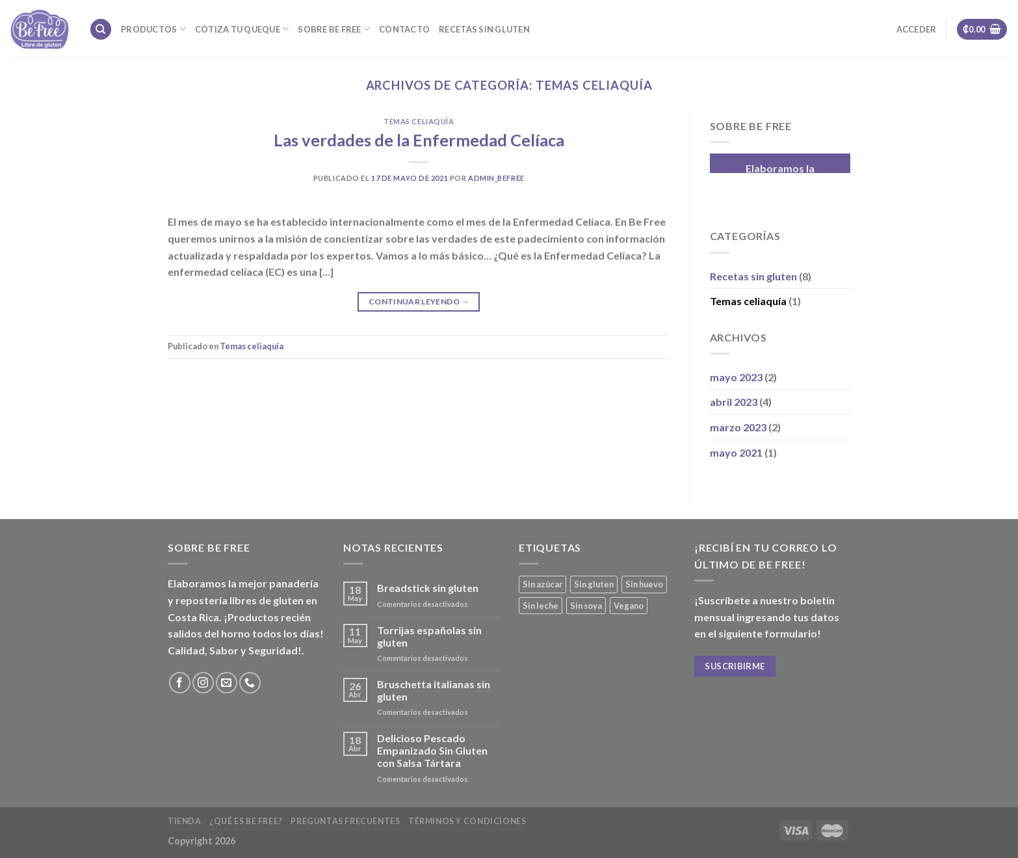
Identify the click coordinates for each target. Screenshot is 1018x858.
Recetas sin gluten (484, 29)
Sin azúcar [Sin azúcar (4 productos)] (542, 584)
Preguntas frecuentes (345, 821)
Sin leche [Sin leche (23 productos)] (540, 605)
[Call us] (250, 682)
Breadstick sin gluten (427, 588)
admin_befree (496, 178)
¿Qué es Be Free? (246, 821)
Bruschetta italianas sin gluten (433, 690)
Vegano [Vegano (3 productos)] (629, 605)
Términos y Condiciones (467, 821)
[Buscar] (100, 29)
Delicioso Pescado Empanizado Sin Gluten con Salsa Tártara (432, 750)
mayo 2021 (736, 452)
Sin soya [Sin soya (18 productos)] (586, 605)
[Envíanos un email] (226, 682)
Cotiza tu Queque (242, 29)
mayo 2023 (736, 377)
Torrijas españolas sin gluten (429, 636)
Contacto (404, 29)
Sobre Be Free (334, 29)
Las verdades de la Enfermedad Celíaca (419, 140)
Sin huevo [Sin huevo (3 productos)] (644, 584)
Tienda (185, 821)
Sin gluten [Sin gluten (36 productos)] (594, 584)
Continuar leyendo (419, 301)
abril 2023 (733, 401)
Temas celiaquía (419, 121)
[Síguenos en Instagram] (203, 682)
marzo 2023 (738, 427)
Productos (153, 29)
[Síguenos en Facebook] (179, 682)
